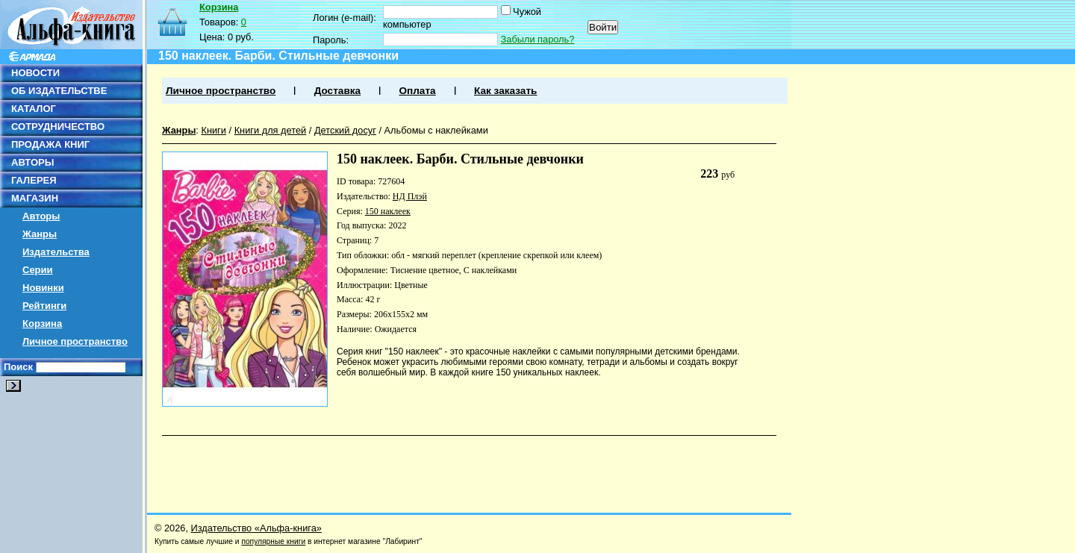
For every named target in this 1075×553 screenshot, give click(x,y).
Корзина (42, 323)
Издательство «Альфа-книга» (256, 528)
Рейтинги (44, 305)
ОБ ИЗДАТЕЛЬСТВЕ (59, 90)
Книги (213, 130)
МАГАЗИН (34, 198)
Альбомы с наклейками (436, 130)
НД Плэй (410, 196)
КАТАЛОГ (33, 108)
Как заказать (505, 90)
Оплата (417, 90)
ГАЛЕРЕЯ (34, 180)
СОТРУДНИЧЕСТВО (58, 126)
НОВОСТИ (35, 72)
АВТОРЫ (32, 162)
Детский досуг (345, 130)
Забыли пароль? (538, 39)
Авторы (41, 216)
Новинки (43, 287)
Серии (37, 269)
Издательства (56, 251)
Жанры (39, 234)
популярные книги (273, 541)
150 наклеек (388, 211)
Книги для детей (270, 130)
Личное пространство (75, 341)
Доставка (337, 90)
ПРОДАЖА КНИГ (50, 144)
